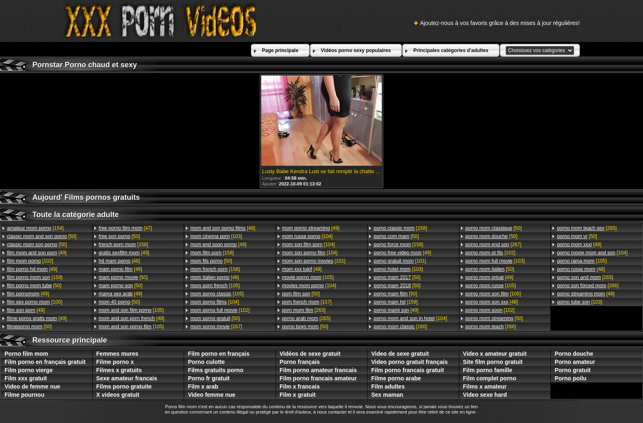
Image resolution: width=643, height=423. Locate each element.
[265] (306, 318)
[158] (123, 244)
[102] (30, 261)
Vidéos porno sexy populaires (356, 50)
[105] (131, 310)
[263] (304, 310)
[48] (119, 261)
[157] (307, 302)
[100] (34, 302)
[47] (125, 228)
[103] (216, 236)
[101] (314, 261)
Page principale (280, 50)
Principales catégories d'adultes (450, 50)
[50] (41, 236)
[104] (214, 302)
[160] (400, 326)
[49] (36, 253)
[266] (490, 326)
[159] (34, 277)
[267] (216, 326)
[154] (35, 228)
